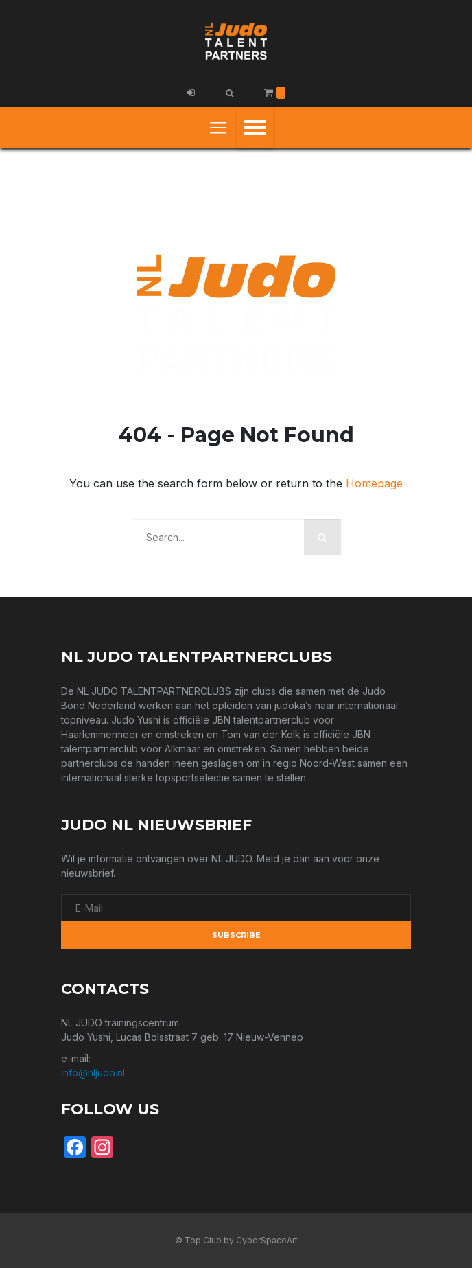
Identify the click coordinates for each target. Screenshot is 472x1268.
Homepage (374, 483)
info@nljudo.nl (93, 1073)
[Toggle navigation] (218, 127)
